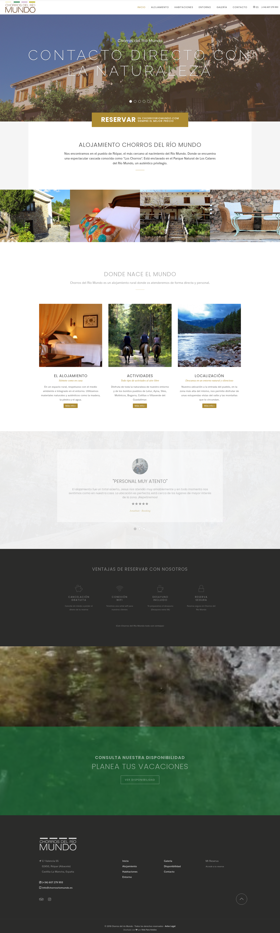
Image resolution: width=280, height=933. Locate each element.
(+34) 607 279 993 (269, 7)
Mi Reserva (212, 861)
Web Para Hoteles (149, 930)
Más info (70, 405)
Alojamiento (129, 866)
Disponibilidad (172, 866)
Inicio (125, 861)
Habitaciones (130, 871)
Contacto (169, 871)
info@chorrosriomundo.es (57, 887)
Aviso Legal (170, 926)
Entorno (127, 877)
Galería (168, 861)
